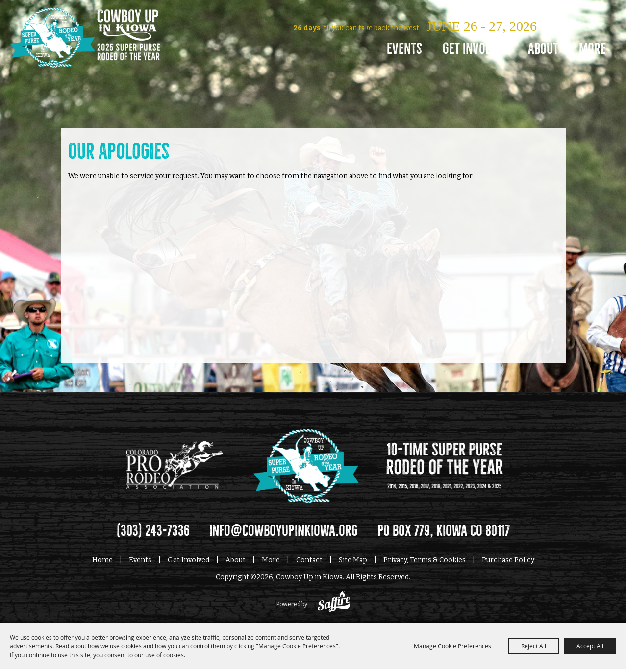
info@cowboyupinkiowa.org (283, 531)
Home (102, 560)
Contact (309, 560)
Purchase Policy (508, 560)
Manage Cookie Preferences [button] (452, 646)
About (543, 49)
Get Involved (475, 49)
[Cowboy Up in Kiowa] (85, 51)
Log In (482, 11)
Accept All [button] (589, 646)
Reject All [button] (533, 646)
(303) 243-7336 (153, 531)
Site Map (353, 560)
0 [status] (535, 11)
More (592, 49)
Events (404, 49)
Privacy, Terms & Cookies (424, 560)
